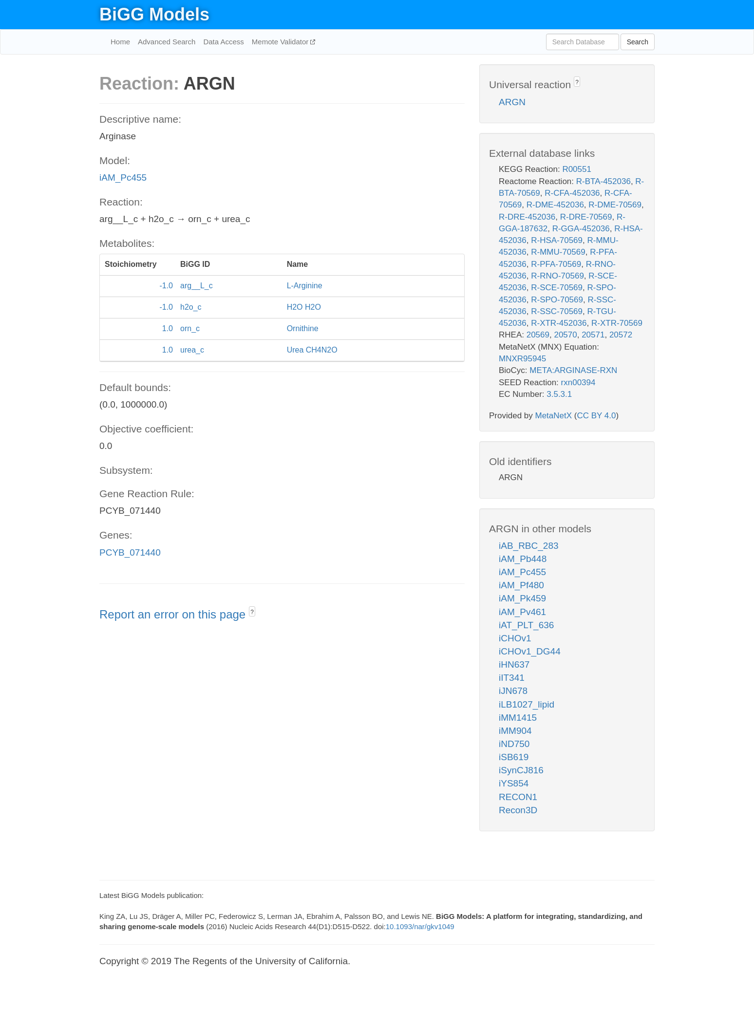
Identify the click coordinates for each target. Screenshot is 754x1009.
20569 (538, 334)
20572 (620, 334)
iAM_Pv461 (522, 612)
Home (120, 41)
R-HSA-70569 (557, 240)
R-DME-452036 (555, 204)
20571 (593, 334)
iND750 (514, 744)
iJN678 (513, 691)
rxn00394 (578, 382)
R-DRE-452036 (527, 217)
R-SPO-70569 (557, 299)
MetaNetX (553, 415)
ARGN (512, 102)
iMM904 (515, 731)
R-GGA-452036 (581, 228)
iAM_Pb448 (523, 559)
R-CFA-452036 (572, 193)
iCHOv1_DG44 (530, 651)
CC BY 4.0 (596, 415)
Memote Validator (281, 41)
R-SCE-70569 (557, 287)
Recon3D (518, 810)
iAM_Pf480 (521, 585)
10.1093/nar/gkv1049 (420, 926)
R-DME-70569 (614, 204)
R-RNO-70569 (557, 275)
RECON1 (518, 797)
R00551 (576, 169)
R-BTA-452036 (603, 181)
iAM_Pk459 (522, 598)
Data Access (223, 41)
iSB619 (513, 757)
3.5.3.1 (559, 394)
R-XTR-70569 (616, 323)
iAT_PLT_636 (526, 625)
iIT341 (512, 678)
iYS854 (513, 783)
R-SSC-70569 (557, 311)
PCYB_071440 (130, 552)
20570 (565, 334)
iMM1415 (518, 717)
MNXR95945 (522, 358)
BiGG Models (154, 14)
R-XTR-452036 (558, 323)
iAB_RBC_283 (529, 546)
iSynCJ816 (521, 770)
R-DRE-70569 (586, 217)
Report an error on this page (174, 614)
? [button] (252, 612)
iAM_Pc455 (123, 177)
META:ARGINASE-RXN (573, 370)
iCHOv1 (515, 638)
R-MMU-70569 (558, 252)
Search (637, 42)
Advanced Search (166, 41)
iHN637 (514, 664)
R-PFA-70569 (556, 264)
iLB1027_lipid (526, 704)
